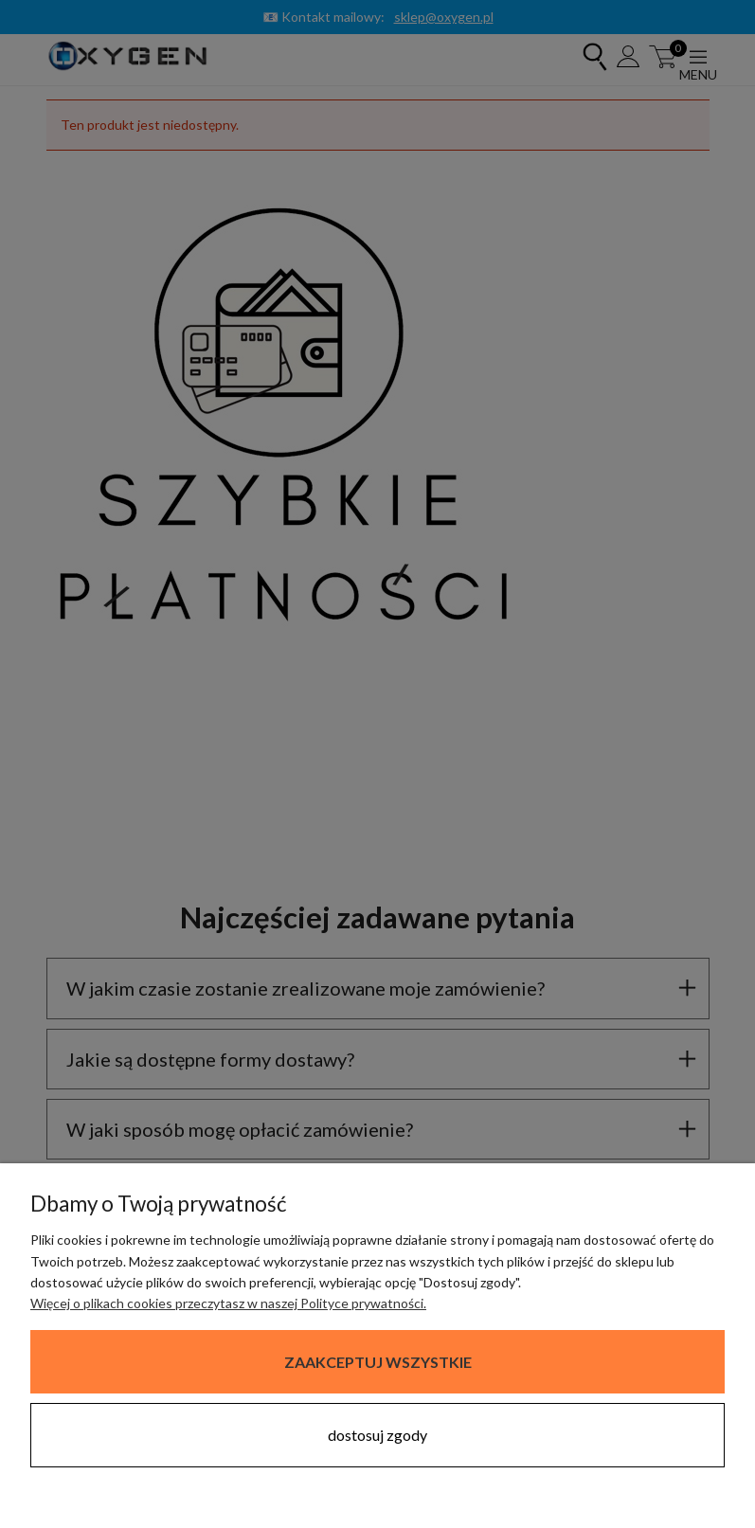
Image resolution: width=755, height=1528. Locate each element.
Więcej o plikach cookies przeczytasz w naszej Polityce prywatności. (228, 1303)
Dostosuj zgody (377, 1435)
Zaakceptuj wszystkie (378, 1362)
